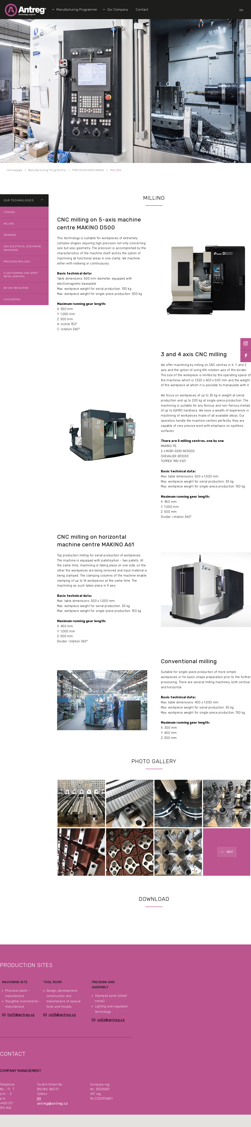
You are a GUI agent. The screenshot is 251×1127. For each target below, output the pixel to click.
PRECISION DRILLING (17, 261)
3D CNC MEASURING (16, 287)
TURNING (9, 212)
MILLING (115, 170)
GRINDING (10, 234)
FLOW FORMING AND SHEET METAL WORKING (21, 274)
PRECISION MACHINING (88, 170)
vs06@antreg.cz (111, 1020)
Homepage (14, 170)
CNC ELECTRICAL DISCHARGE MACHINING (22, 248)
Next (230, 851)
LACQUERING (12, 299)
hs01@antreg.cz (21, 1015)
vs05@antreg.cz (62, 1015)
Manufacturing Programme (47, 170)
